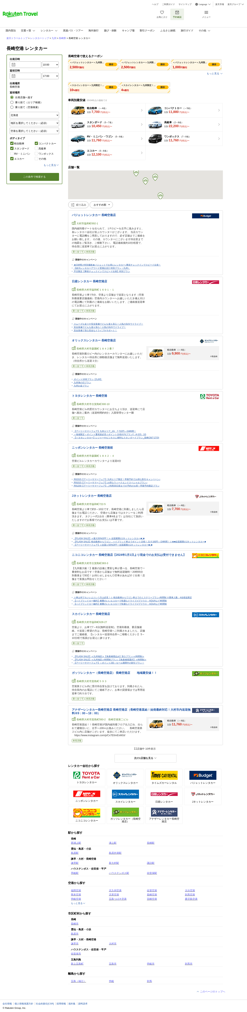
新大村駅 (114, 863)
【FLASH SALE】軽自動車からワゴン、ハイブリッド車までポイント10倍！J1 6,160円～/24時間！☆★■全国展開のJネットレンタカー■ (140, 541)
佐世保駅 (152, 873)
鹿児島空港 (191, 898)
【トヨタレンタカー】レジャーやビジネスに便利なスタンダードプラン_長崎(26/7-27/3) (116, 437)
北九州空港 (115, 890)
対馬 (149, 981)
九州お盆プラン (81, 386)
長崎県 (62, 38)
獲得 (111, 64)
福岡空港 (76, 890)
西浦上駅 (76, 842)
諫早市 (74, 943)
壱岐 (111, 981)
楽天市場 (219, 4)
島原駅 (74, 852)
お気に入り (162, 14)
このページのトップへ (210, 991)
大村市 (112, 943)
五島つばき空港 (118, 898)
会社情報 (7, 1003)
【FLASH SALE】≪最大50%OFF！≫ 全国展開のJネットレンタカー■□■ (109, 538)
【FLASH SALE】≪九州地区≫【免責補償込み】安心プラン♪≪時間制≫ (109, 656)
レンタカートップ (39, 38)
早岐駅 (74, 873)
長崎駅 (150, 842)
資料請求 (82, 1003)
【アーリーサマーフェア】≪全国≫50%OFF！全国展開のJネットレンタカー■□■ (113, 545)
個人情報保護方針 (24, 1003)
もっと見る (215, 73)
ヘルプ (155, 4)
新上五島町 (77, 963)
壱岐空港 (76, 898)
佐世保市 (76, 953)
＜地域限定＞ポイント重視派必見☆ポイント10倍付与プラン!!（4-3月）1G (110, 434)
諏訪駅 (150, 863)
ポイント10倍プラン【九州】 (88, 379)
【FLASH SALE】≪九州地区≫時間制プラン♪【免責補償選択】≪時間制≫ (110, 659)
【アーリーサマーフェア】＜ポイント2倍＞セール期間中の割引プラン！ (109, 663)
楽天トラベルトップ (17, 38)
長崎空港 (152, 894)
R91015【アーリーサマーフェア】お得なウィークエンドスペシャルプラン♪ (110, 482)
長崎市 (74, 923)
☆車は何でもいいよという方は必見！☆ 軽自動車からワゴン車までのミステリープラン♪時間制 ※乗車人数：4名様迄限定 (133, 597)
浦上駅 (112, 842)
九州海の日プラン (82, 382)
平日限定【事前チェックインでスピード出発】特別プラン (102, 271)
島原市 (74, 933)
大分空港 (190, 890)
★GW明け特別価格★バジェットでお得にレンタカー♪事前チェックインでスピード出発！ (117, 265)
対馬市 (188, 963)
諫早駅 (74, 863)
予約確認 (177, 14)
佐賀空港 (152, 890)
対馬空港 (190, 894)
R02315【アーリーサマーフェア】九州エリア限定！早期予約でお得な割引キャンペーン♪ (117, 479)
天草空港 (114, 894)
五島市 (112, 963)
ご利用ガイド (168, 4)
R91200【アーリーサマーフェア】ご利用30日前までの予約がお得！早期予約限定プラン (116, 486)
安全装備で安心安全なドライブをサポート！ (95, 330)
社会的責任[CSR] (45, 1003)
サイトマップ (185, 4)
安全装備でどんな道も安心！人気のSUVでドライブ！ (100, 327)
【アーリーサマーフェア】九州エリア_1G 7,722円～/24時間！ (105, 431)
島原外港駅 (115, 852)
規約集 (71, 1003)
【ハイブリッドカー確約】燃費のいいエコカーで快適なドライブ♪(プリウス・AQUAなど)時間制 (120, 600)
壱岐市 (150, 963)
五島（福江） (78, 981)
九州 (54, 38)
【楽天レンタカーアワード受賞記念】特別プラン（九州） (102, 268)
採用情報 (61, 1003)
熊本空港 (76, 894)
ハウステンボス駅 (119, 873)
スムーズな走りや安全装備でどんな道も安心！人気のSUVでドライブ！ (108, 324)
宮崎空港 (152, 898)
